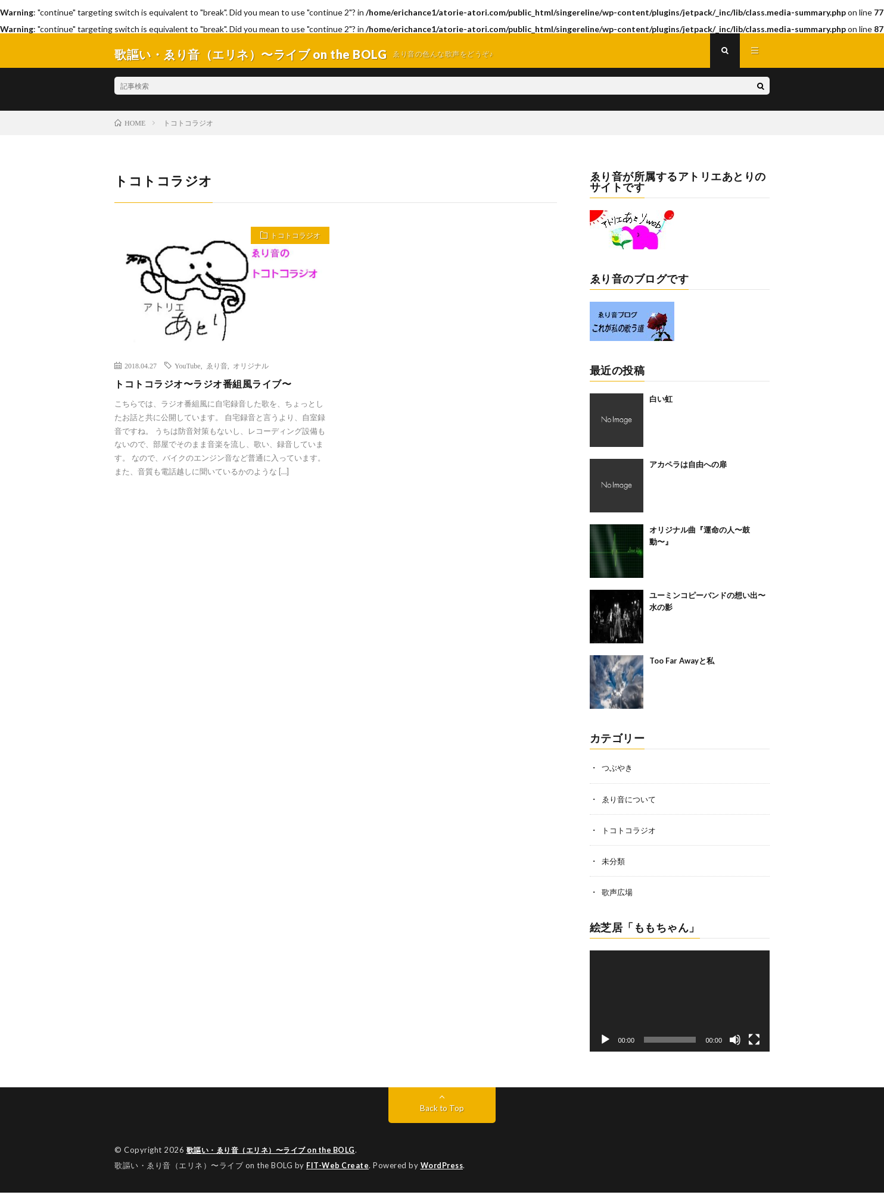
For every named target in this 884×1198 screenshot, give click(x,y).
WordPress (445, 1171)
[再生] (605, 1046)
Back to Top (442, 1114)
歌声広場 (618, 898)
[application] (680, 1007)
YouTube (188, 372)
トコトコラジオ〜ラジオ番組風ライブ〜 (213, 391)
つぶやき (618, 775)
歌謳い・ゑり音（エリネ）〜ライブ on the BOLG (277, 1156)
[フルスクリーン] (754, 1046)
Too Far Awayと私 (681, 667)
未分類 (614, 867)
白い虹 (661, 406)
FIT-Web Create (338, 1171)
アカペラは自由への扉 (688, 471)
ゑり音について (631, 805)
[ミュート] (735, 1046)
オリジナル (251, 372)
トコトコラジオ (290, 244)
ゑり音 (217, 372)
